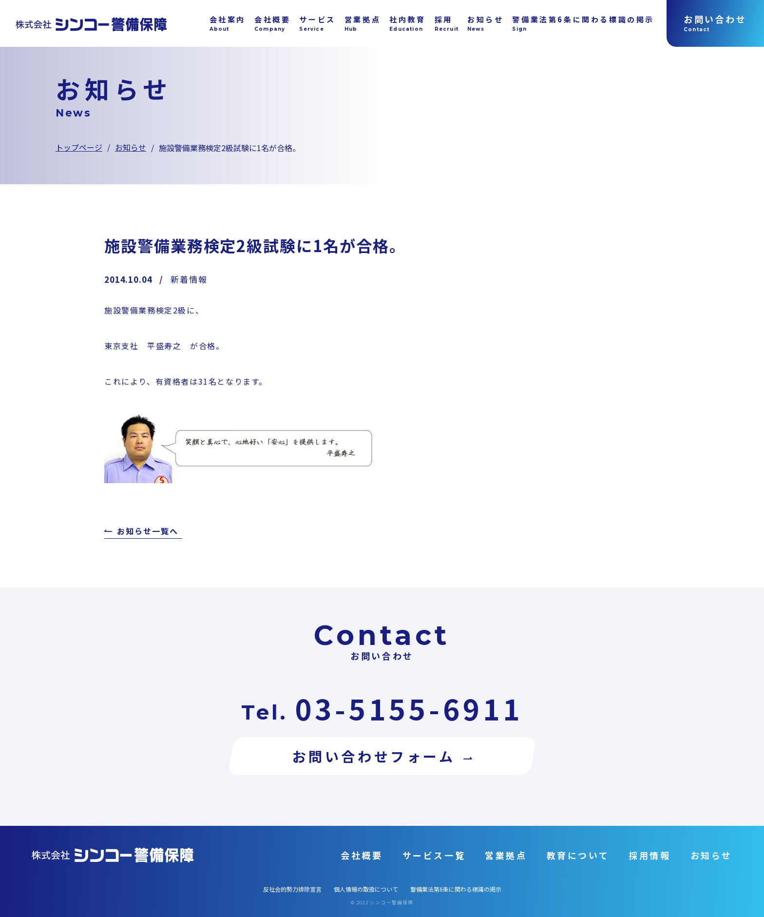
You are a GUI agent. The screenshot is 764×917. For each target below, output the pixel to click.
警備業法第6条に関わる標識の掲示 (455, 889)
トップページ (79, 147)
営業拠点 (506, 855)
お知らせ (130, 147)
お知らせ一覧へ (147, 532)
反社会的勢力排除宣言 (292, 889)
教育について (578, 855)
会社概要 (361, 855)
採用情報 (649, 855)
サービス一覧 (434, 855)
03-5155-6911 (409, 708)
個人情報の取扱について (366, 889)
